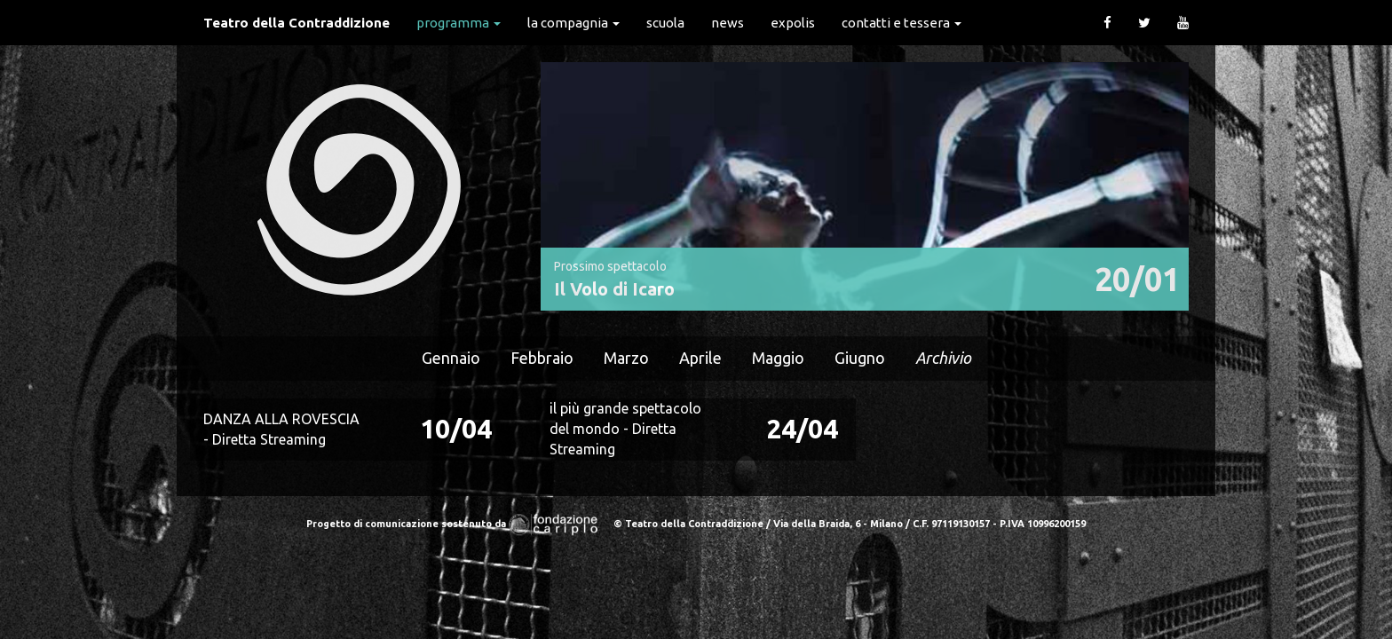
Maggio (778, 358)
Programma (458, 22)
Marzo (626, 358)
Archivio (943, 358)
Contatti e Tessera (901, 22)
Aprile (700, 358)
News (727, 22)
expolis (793, 22)
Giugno (859, 358)
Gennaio (451, 358)
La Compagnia (573, 22)
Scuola (665, 22)
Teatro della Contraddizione (296, 22)
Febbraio (541, 358)
